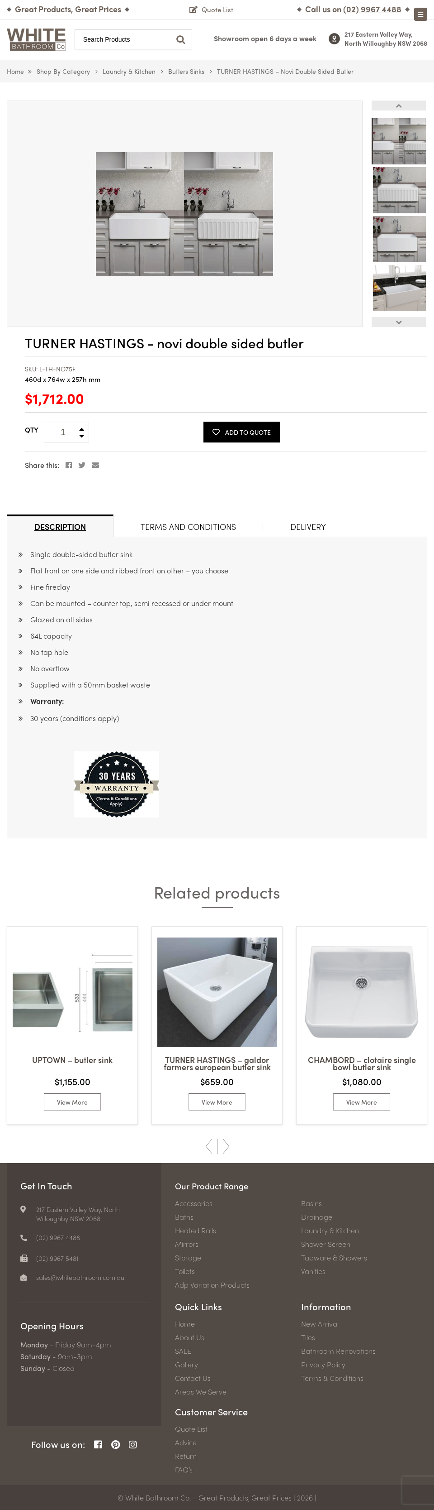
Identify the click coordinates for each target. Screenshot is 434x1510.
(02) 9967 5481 (59, 1258)
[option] (185, 214)
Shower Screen (325, 1243)
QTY (31, 430)
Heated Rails (195, 1230)
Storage (188, 1257)
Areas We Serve (200, 1391)
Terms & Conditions (332, 1377)
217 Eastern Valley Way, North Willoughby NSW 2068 (385, 38)
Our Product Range (215, 1185)
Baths (184, 1216)
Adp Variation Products (212, 1284)
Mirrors (186, 1243)
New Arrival (320, 1323)
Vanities (313, 1270)
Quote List (191, 1428)
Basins (311, 1203)
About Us (189, 1337)
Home (15, 71)
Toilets (185, 1270)
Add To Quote (241, 432)
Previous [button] (399, 106)
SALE (183, 1350)
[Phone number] (372, 8)
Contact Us (193, 1377)
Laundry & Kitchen (129, 71)
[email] (78, 1277)
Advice (186, 1442)
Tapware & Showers (334, 1257)
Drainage (316, 1216)
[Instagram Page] (133, 1444)
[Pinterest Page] (115, 1444)
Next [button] (399, 322)
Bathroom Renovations (338, 1350)
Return (186, 1455)
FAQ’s (184, 1469)
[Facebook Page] (98, 1444)
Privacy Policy (323, 1364)
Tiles (308, 1337)
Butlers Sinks (186, 71)
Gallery (186, 1364)
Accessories (193, 1203)
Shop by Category (63, 71)
